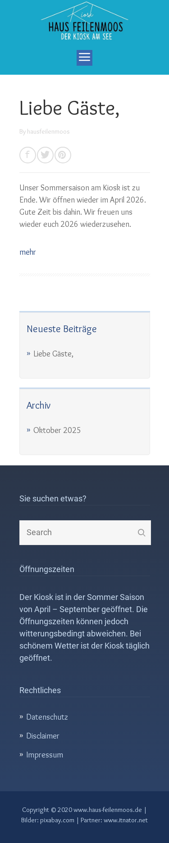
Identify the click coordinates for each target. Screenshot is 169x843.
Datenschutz (47, 717)
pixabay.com (57, 820)
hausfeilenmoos (48, 131)
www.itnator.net (126, 820)
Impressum (44, 755)
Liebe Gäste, (69, 107)
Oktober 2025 (57, 430)
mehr (27, 252)
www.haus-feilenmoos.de (107, 810)
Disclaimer (42, 736)
